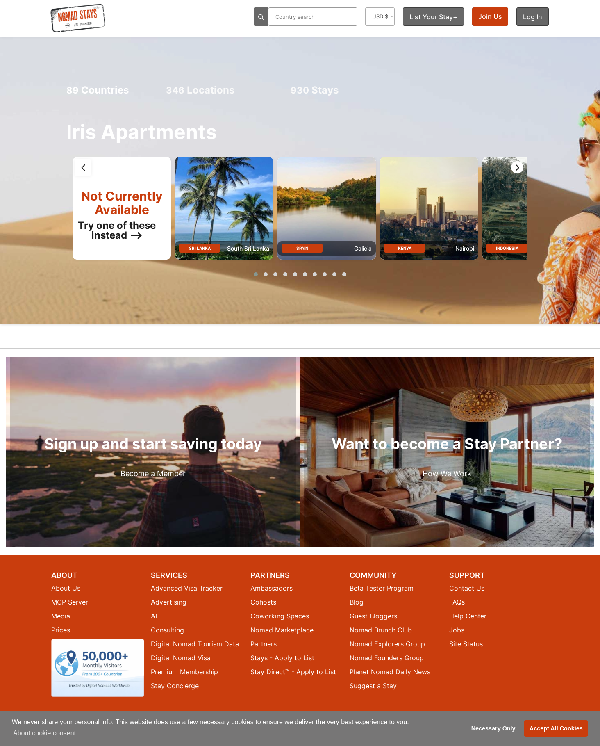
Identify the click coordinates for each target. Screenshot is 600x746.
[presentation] (83, 167)
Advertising (168, 602)
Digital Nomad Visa (181, 658)
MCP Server (69, 602)
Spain (302, 248)
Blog (357, 602)
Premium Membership (184, 672)
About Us (65, 588)
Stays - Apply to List (282, 658)
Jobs (456, 630)
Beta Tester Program (382, 588)
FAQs (457, 602)
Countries (97, 90)
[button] (256, 274)
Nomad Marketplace (282, 630)
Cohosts (263, 602)
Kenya (404, 248)
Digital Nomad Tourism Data (195, 644)
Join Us (490, 16)
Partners (263, 644)
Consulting (167, 630)
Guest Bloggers (373, 616)
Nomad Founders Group (387, 658)
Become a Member (153, 473)
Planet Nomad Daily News (390, 672)
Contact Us (466, 588)
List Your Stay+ (433, 17)
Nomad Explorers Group (387, 644)
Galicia (363, 248)
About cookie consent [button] (44, 733)
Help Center (467, 616)
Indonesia (507, 248)
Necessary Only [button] (493, 728)
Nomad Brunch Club (381, 630)
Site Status (466, 644)
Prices (60, 630)
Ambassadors (271, 588)
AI (154, 616)
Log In (532, 17)
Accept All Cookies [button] (556, 728)
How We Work (447, 473)
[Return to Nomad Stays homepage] (78, 18)
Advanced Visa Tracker (187, 588)
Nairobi (464, 248)
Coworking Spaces (279, 616)
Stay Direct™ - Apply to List (293, 672)
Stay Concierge (175, 686)
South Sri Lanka (248, 248)
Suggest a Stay (373, 686)
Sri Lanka (200, 248)
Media (60, 616)
